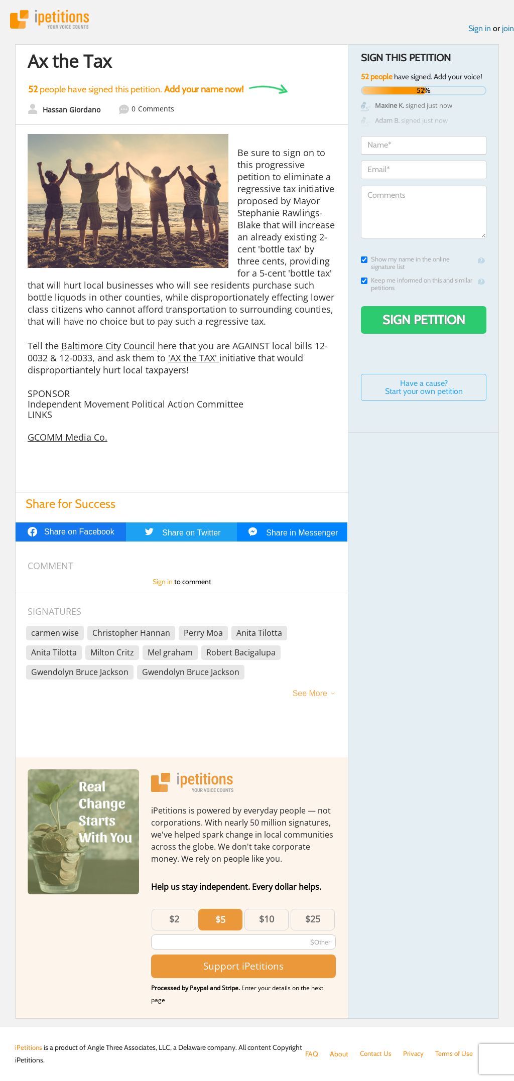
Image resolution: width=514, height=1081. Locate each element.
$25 (312, 919)
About (339, 1053)
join (508, 29)
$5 (220, 920)
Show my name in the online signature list (405, 264)
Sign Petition (423, 320)
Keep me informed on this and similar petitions (416, 285)
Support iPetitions (243, 967)
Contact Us (377, 1053)
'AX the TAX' (193, 359)
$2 (174, 919)
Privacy (415, 1053)
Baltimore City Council (109, 347)
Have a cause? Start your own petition (424, 388)
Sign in (479, 29)
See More (310, 694)
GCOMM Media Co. (67, 438)
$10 (266, 919)
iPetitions (51, 20)
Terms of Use (457, 1053)
